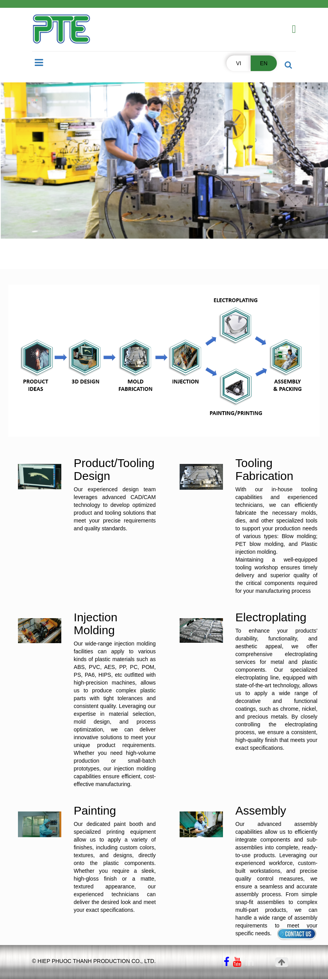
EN (263, 63)
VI (238, 63)
